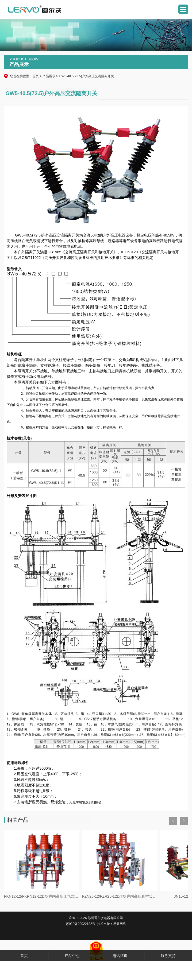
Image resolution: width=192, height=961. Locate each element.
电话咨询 (120, 956)
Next (184, 821)
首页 (35, 76)
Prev (173, 821)
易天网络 (119, 924)
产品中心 (72, 956)
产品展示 (49, 76)
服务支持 (168, 956)
